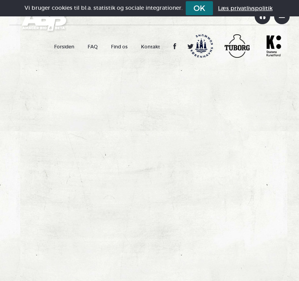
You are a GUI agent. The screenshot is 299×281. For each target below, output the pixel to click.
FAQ (93, 47)
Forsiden (64, 47)
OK (199, 8)
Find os (119, 47)
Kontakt (150, 47)
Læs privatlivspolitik (245, 8)
